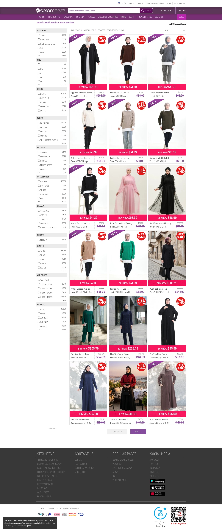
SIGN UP (140, 3)
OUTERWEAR (80, 17)
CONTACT (79, 459)
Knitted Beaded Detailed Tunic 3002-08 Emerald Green (120, 292)
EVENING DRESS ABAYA (122, 468)
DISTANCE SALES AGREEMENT (49, 464)
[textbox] (101, 10)
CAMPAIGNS (42, 488)
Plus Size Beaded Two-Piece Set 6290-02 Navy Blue (120, 357)
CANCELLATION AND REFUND (49, 468)
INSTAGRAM (155, 468)
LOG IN (131, 3)
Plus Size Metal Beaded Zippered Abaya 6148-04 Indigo (81, 422)
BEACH (131, 17)
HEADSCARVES (68, 17)
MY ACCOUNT (166, 10)
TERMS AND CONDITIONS (47, 459)
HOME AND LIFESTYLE (144, 17)
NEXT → (138, 432)
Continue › (52, 428)
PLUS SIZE (91, 17)
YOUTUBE (154, 476)
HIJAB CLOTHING (54, 17)
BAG (114, 476)
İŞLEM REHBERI (43, 492)
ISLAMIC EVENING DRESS (123, 459)
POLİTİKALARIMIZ (44, 496)
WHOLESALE (80, 472)
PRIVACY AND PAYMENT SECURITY (51, 472)
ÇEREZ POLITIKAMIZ (45, 484)
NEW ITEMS (41, 17)
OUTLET (181, 17)
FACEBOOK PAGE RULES (47, 476)
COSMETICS (159, 17)
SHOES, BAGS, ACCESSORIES (108, 17)
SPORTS (123, 17)
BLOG (169, 3)
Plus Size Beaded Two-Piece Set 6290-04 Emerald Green (80, 357)
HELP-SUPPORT (179, 3)
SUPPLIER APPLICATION (84, 468)
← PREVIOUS (116, 432)
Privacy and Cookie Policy (17, 526)
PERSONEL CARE (119, 480)
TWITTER (154, 464)
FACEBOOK (154, 459)
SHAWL (116, 472)
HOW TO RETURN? (44, 480)
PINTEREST (154, 472)
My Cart (182, 10)
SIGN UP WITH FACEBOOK (155, 3)
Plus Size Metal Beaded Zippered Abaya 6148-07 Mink (159, 422)
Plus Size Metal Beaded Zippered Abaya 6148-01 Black (159, 357)
